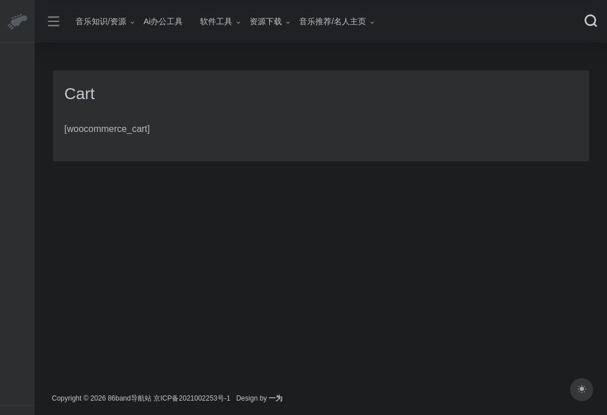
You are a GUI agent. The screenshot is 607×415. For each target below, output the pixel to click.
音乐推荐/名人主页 (332, 21)
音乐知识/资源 (101, 21)
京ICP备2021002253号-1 (191, 398)
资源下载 (266, 21)
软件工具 (216, 21)
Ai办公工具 (163, 21)
